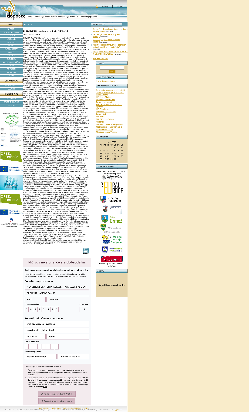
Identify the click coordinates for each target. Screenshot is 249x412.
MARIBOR (11, 46)
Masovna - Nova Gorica (106, 112)
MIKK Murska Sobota (105, 119)
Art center (100, 122)
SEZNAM (11, 89)
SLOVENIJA (11, 59)
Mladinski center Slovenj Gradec (109, 124)
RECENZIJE (11, 72)
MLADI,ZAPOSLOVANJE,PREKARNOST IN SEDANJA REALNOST (110, 53)
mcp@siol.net (118, 410)
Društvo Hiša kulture (104, 129)
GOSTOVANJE (11, 99)
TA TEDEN (11, 29)
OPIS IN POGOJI (11, 85)
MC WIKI (11, 105)
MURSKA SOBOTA (11, 49)
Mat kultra (100, 117)
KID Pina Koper (102, 109)
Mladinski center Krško (105, 100)
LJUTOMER (11, 42)
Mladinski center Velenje (106, 132)
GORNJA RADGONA (11, 32)
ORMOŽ (11, 52)
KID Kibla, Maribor (103, 97)
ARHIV (11, 76)
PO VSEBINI (11, 69)
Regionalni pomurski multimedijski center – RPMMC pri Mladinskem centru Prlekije (110, 92)
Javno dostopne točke (105, 81)
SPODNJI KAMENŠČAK (11, 62)
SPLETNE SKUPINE (11, 102)
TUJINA (11, 66)
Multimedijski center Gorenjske (109, 127)
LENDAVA (11, 36)
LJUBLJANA (11, 39)
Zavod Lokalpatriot (104, 102)
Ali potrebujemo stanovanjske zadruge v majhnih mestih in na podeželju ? (109, 46)
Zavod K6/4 (101, 114)
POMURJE (11, 56)
